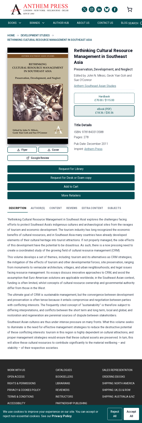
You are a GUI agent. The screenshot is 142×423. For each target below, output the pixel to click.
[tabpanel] (71, 284)
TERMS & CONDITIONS (20, 396)
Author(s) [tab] (38, 208)
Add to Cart (71, 186)
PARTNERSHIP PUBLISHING (71, 403)
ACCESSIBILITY (16, 403)
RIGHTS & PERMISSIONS (21, 383)
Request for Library (71, 169)
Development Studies (35, 35)
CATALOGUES (64, 370)
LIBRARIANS (63, 383)
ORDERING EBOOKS (113, 376)
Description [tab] (17, 208)
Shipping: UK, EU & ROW (116, 390)
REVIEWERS (63, 390)
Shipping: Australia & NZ (118, 396)
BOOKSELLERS (64, 376)
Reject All (115, 414)
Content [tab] (55, 208)
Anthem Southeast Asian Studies (95, 86)
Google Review (37, 157)
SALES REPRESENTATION (117, 370)
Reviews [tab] (71, 208)
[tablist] (65, 209)
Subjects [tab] (114, 208)
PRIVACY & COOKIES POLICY (23, 390)
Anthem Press (93, 149)
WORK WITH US (16, 370)
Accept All (131, 414)
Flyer (22, 149)
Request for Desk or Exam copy (71, 177)
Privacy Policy (62, 416)
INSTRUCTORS (64, 396)
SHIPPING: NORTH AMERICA (118, 383)
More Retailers (71, 195)
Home (11, 35)
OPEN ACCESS (16, 376)
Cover (53, 149)
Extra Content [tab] (92, 208)
